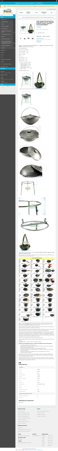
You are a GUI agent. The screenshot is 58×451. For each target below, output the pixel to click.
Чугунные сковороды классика (24, 414)
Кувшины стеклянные (41, 416)
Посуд (2, 24)
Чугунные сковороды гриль (23, 416)
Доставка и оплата (4, 66)
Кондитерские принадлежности (24, 431)
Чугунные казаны (21, 411)
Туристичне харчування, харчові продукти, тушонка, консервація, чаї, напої (6, 42)
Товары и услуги (4, 19)
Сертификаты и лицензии (5, 59)
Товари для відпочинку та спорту (6, 31)
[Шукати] (14, 15)
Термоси (3, 36)
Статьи (2, 54)
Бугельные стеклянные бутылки (43, 411)
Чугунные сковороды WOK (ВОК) (24, 418)
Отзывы (2, 61)
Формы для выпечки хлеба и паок (24, 429)
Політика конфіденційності (38, 449)
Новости (2, 52)
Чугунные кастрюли (22, 423)
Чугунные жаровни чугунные (23, 421)
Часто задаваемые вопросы (6, 64)
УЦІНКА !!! (3, 47)
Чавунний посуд (4, 21)
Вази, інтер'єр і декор (5, 38)
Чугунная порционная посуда (23, 412)
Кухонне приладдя (5, 26)
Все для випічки (4, 28)
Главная (21, 12)
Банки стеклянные (40, 412)
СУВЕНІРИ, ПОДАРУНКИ (5, 45)
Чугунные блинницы (22, 419)
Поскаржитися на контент (29, 449)
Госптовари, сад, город (5, 34)
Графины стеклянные (41, 414)
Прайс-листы (3, 50)
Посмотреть (39, 3)
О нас (2, 57)
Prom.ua (34, 448)
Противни (20, 427)
